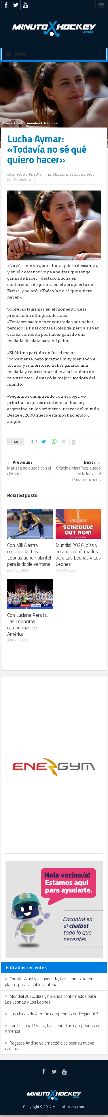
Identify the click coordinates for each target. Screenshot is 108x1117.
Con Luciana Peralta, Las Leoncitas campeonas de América (27, 624)
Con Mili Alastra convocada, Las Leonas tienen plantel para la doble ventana (29, 554)
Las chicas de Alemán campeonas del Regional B (54, 1013)
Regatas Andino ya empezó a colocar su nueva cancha (49, 1046)
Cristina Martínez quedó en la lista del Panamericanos (78, 471)
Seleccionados (28, 123)
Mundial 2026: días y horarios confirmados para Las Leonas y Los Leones (78, 554)
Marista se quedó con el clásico (29, 468)
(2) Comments (19, 179)
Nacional (51, 123)
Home (8, 123)
